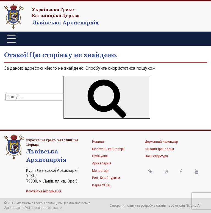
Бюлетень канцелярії (108, 149)
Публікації (100, 156)
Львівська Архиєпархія (65, 22)
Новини (98, 142)
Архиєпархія (101, 163)
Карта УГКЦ (101, 185)
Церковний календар (161, 142)
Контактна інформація (43, 191)
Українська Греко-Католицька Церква (55, 12)
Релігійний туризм (106, 178)
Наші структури (156, 156)
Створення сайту (123, 206)
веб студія (176, 206)
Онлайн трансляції (159, 149)
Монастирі (100, 171)
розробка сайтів (153, 206)
